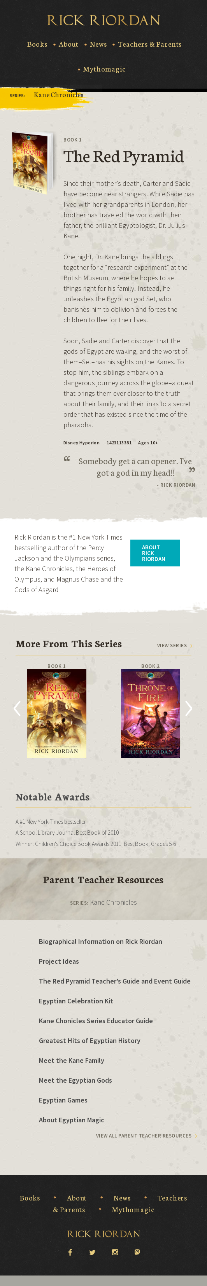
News (98, 44)
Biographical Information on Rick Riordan (100, 941)
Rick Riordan (103, 20)
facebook (69, 1251)
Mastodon (137, 1252)
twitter (92, 1251)
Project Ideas (59, 961)
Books (37, 44)
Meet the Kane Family (71, 1060)
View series (172, 645)
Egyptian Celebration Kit (76, 1000)
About (69, 44)
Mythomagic (104, 68)
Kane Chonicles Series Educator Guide (96, 1020)
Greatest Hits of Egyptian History (89, 1040)
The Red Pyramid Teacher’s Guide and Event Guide (115, 981)
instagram (114, 1251)
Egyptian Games (63, 1100)
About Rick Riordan (153, 553)
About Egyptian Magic (71, 1119)
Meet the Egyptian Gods (75, 1080)
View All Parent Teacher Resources (144, 1135)
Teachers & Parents (150, 44)
